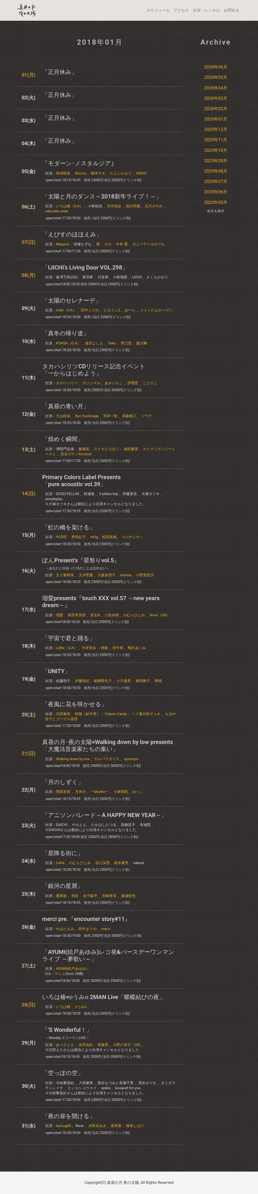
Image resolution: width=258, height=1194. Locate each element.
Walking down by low (72, 759)
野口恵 (126, 343)
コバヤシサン (132, 537)
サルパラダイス (106, 759)
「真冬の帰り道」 (65, 333)
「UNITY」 (56, 671)
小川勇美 (123, 681)
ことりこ (150, 383)
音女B (95, 615)
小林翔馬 (121, 792)
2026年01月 (216, 118)
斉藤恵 (102, 1045)
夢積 (158, 681)
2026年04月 (216, 87)
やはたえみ (65, 929)
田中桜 (118, 648)
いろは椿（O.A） (69, 206)
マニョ (59, 974)
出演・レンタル (206, 10)
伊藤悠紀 (82, 681)
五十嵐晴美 (65, 575)
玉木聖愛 (86, 575)
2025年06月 (216, 191)
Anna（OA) (158, 615)
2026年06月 (216, 66)
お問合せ (231, 10)
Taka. (112, 343)
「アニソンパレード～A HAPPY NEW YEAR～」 (104, 815)
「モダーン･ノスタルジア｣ (78, 163)
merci (105, 929)
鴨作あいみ (137, 648)
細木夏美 (121, 863)
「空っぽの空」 (62, 1073)
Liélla (60, 863)
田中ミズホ (90, 310)
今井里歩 (89, 648)
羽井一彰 (110, 416)
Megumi (62, 244)
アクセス (181, 10)
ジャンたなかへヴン (156, 310)
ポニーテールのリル (148, 244)
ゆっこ (137, 792)
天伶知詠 (114, 206)
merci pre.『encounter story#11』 (86, 919)
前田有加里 (77, 615)
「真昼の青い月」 (65, 406)
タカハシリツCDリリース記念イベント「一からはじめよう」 (93, 370)
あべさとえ (65, 1045)
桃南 (104, 648)
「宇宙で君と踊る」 (68, 638)
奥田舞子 (143, 681)
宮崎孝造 (109, 896)
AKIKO (141, 173)
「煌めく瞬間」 (62, 439)
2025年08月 (216, 171)
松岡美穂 (109, 537)
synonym (131, 759)
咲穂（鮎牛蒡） (87, 714)
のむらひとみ (134, 615)
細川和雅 (133, 206)
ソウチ (146, 416)
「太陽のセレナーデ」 (71, 300)
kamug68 (63, 1126)
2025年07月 (216, 181)
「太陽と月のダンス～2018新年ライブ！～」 (102, 196)
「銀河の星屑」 (62, 886)
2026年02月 (216, 108)
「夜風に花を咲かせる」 (74, 704)
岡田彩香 (63, 792)
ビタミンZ (111, 310)
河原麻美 (63, 714)
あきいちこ (114, 383)
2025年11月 (216, 139)
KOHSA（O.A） (68, 343)
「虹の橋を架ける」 (68, 527)
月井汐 (80, 792)
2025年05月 (216, 202)
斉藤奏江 (129, 416)
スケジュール (158, 10)
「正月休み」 (59, 72)
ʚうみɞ (81, 1007)
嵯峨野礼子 (103, 681)
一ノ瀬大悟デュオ (145, 714)
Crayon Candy (116, 714)
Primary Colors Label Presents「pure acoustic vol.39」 (81, 481)
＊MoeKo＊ (99, 792)
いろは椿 (63, 1007)
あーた (130, 310)
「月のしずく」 (63, 782)
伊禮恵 (132, 383)
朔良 (75, 896)
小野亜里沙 (145, 575)
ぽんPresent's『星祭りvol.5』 (81, 560)
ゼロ (108, 244)
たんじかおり (121, 173)
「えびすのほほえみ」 (72, 234)
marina (125, 575)
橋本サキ (98, 173)
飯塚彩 (84, 449)
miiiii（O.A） (66, 310)
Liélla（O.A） (66, 648)
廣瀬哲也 (128, 896)
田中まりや (88, 929)
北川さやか (154, 206)
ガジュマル (91, 383)
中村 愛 (122, 244)
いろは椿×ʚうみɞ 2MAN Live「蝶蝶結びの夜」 (103, 997)
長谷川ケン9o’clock (76, 454)
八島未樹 (111, 615)
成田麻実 (131, 449)
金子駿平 (90, 896)
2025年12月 (216, 129)
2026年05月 (216, 77)
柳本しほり (135, 1126)
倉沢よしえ (94, 343)
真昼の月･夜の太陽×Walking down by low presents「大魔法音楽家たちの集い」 (107, 745)
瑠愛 (59, 615)
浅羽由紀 (86, 1045)
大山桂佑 (63, 416)
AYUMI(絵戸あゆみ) (71, 968)
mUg (94, 537)
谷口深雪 (102, 863)
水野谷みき (97, 1126)
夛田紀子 (78, 537)
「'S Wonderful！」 (67, 1029)
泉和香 (116, 1126)
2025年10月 (216, 150)
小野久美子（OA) (127, 1045)
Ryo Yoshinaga (87, 416)
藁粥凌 (61, 896)
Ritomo (81, 173)
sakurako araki (56, 211)
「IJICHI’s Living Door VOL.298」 (85, 267)
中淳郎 (61, 537)
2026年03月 (216, 98)
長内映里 (63, 173)
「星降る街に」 (62, 853)
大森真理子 (106, 575)
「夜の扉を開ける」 (68, 1116)
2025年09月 (216, 160)
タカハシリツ (67, 383)
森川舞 (141, 343)
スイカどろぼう (106, 449)
